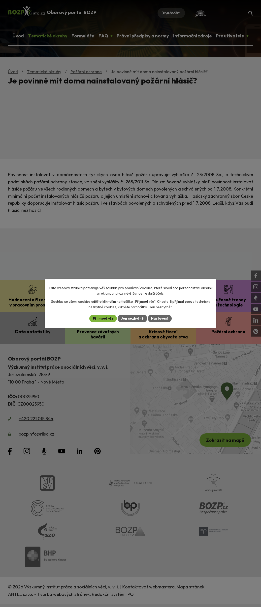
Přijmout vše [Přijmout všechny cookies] (102, 318)
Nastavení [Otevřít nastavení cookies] (160, 318)
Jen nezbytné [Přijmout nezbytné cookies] (132, 318)
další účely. (156, 293)
